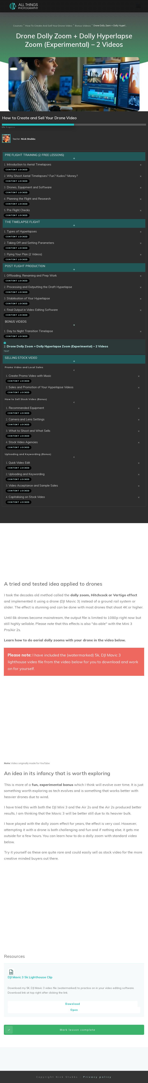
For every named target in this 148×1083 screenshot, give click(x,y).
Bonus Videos (16, 321)
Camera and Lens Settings (27, 419)
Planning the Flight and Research (29, 198)
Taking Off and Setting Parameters (30, 243)
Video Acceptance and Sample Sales (33, 485)
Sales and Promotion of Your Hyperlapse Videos (41, 387)
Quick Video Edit (19, 462)
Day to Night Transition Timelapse (30, 331)
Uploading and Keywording (27, 474)
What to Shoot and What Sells (29, 431)
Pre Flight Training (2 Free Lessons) (34, 155)
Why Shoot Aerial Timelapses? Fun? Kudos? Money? (42, 176)
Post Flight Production (25, 266)
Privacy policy (97, 1076)
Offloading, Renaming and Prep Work (32, 275)
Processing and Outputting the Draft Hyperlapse (39, 287)
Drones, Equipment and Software (29, 187)
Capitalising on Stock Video (27, 497)
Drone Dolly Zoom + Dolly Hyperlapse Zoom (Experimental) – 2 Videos (57, 346)
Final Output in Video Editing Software (32, 310)
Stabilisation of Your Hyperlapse (28, 298)
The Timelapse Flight (22, 222)
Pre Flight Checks (18, 210)
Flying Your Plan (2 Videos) (24, 254)
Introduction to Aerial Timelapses (29, 164)
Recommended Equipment (26, 408)
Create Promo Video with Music (30, 376)
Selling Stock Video (21, 358)
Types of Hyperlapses (22, 231)
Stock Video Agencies (23, 442)
